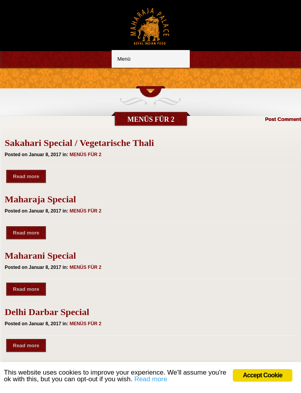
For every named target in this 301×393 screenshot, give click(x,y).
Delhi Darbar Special (47, 312)
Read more (26, 176)
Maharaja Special (40, 199)
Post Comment (283, 119)
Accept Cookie (263, 375)
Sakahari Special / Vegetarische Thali (79, 143)
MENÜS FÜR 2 (85, 154)
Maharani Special (40, 256)
